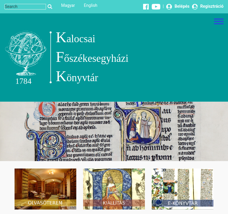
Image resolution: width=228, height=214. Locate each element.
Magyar (68, 5)
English (90, 5)
